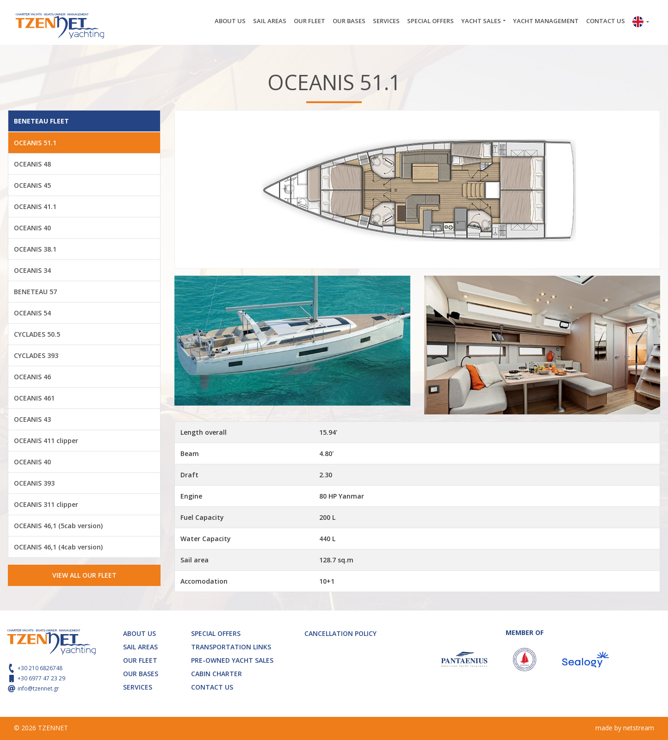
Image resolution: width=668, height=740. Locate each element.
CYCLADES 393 (36, 355)
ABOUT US (230, 21)
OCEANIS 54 (32, 312)
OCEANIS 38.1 (35, 249)
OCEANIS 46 (32, 376)
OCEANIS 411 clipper (46, 440)
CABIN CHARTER (216, 673)
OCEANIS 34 (32, 270)
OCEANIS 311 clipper (46, 504)
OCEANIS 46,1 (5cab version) (58, 525)
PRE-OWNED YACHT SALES (232, 660)
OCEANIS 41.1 (35, 206)
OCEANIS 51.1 (35, 142)
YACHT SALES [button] (481, 21)
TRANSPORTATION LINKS (231, 646)
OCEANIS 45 (32, 185)
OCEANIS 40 (32, 227)
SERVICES (386, 21)
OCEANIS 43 (32, 419)
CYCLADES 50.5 (37, 334)
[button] (641, 22)
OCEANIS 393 (34, 483)
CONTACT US (605, 21)
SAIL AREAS (269, 21)
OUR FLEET (309, 21)
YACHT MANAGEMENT (546, 21)
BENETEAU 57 (35, 291)
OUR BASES (349, 21)
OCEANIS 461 (34, 398)
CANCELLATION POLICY (340, 633)
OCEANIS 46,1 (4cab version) (58, 547)
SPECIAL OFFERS (430, 21)
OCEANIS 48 (32, 164)
